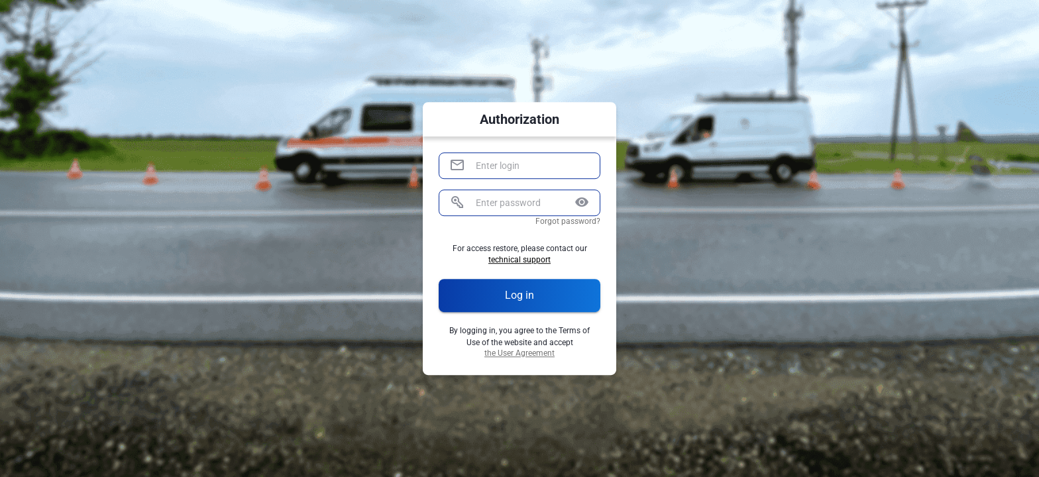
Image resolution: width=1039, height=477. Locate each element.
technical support (519, 260)
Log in (519, 296)
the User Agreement (519, 353)
